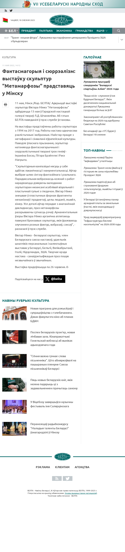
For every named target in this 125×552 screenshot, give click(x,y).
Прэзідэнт (28, 30)
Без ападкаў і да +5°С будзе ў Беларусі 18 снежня (99, 133)
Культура (9, 57)
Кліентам (62, 467)
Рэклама (43, 467)
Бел (12, 31)
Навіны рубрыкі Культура (25, 300)
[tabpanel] (103, 192)
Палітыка (46, 30)
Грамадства (84, 30)
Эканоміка (64, 30)
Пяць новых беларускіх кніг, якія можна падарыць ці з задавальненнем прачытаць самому (53, 384)
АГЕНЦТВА (82, 467)
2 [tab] (114, 149)
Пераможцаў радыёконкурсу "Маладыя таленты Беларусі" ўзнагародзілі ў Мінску (49, 428)
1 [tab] (108, 149)
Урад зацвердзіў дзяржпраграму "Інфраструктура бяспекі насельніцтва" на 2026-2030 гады (103, 221)
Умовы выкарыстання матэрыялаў (81, 493)
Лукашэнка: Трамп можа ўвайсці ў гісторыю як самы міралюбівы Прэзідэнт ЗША (103, 171)
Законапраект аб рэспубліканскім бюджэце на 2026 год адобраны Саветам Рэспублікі (102, 121)
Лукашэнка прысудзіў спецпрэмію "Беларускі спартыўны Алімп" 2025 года (101, 85)
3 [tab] (119, 149)
